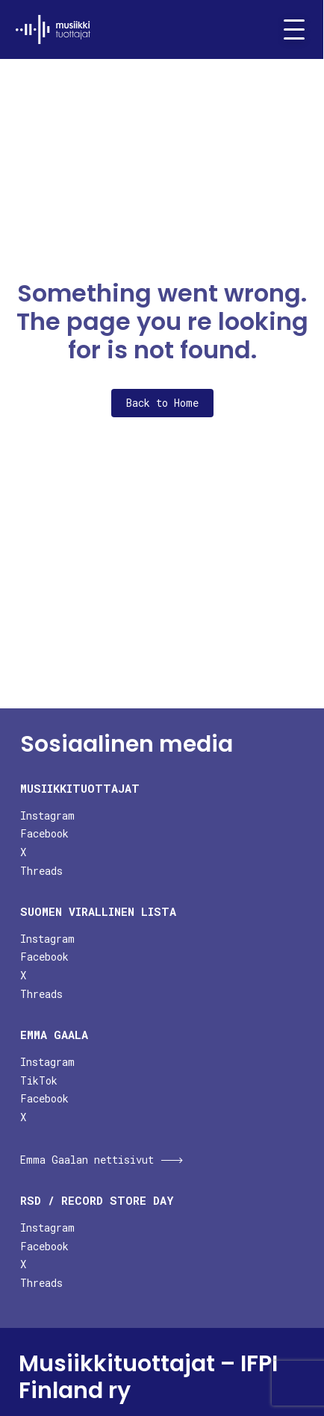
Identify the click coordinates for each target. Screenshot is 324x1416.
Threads (41, 871)
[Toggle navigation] (288, 30)
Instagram (47, 815)
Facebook (44, 833)
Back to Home (162, 403)
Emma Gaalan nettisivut (87, 1160)
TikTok (38, 1080)
